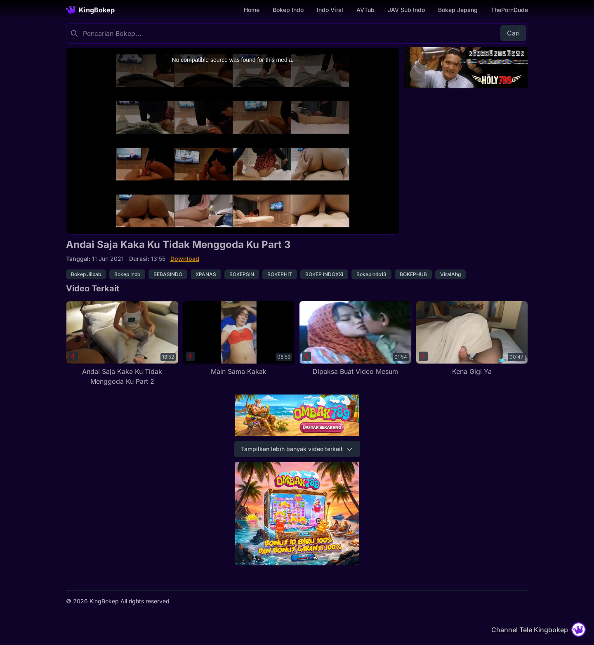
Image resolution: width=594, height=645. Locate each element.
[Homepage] (90, 10)
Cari (513, 33)
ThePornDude (509, 9)
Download (184, 258)
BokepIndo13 (371, 274)
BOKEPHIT (279, 274)
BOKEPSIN (241, 274)
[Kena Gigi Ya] (472, 338)
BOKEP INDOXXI (324, 274)
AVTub (365, 9)
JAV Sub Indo (406, 9)
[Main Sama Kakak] (239, 338)
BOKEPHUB (413, 274)
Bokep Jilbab (86, 274)
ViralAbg (450, 274)
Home (251, 9)
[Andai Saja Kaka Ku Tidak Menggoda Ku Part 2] (122, 343)
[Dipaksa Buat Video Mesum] (355, 338)
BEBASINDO (167, 274)
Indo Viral (330, 9)
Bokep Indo (288, 9)
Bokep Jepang (458, 9)
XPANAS (206, 274)
